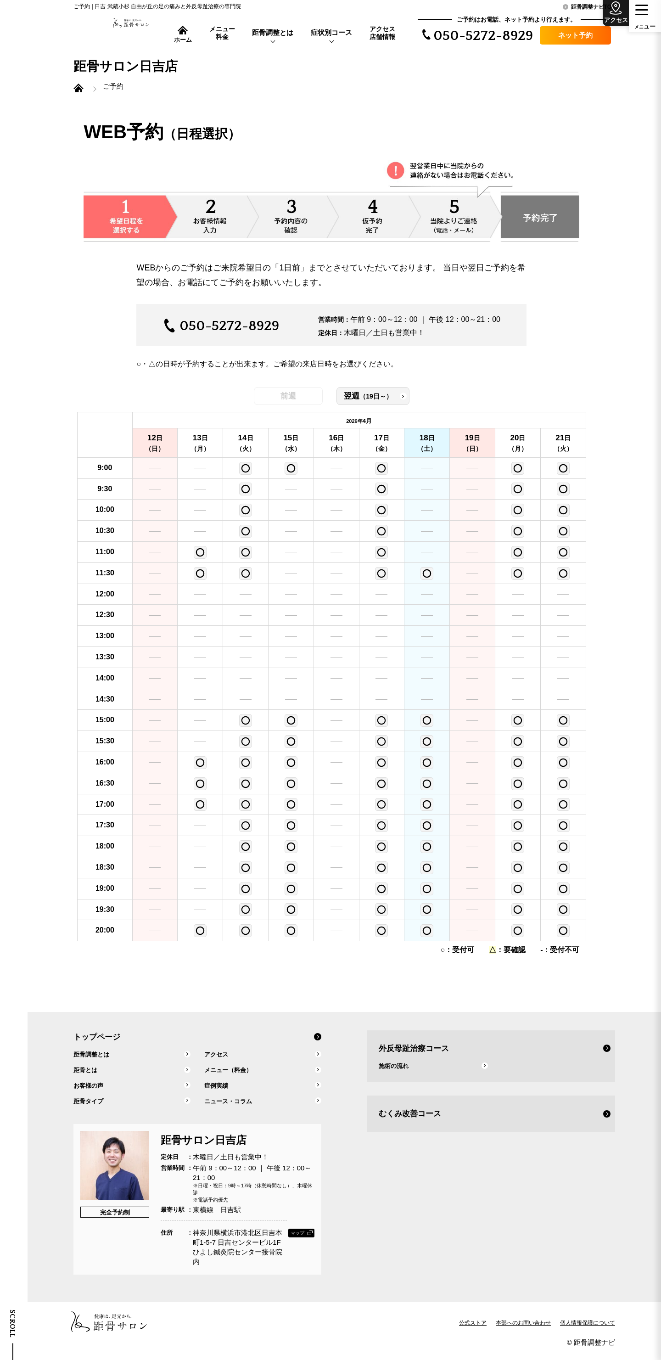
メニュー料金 (222, 32)
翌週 (381, 403)
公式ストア (473, 1329)
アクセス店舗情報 (382, 32)
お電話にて (211, 289)
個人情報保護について (587, 1329)
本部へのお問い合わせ (523, 1329)
